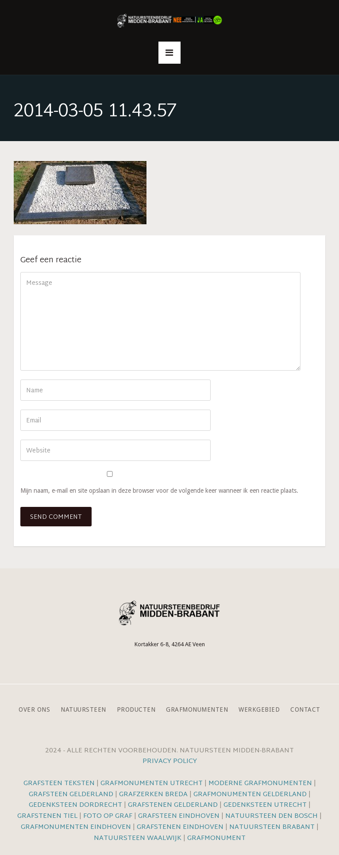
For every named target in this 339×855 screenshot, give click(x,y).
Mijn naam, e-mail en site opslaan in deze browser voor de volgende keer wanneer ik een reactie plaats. (159, 490)
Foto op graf (107, 816)
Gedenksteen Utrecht (265, 805)
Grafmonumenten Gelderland (250, 795)
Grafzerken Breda (153, 795)
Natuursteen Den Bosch (271, 816)
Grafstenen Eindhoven (180, 827)
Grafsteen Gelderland (71, 795)
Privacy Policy (170, 761)
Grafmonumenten (197, 709)
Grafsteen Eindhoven (179, 816)
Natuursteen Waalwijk (137, 838)
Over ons (34, 709)
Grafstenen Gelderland (173, 805)
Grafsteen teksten (59, 784)
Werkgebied (259, 709)
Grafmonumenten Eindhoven (76, 827)
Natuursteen (83, 709)
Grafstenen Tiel (47, 816)
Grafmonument (216, 838)
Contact (305, 709)
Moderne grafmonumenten (260, 784)
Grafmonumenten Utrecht (151, 784)
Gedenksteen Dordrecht (75, 805)
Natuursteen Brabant (272, 827)
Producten (136, 709)
